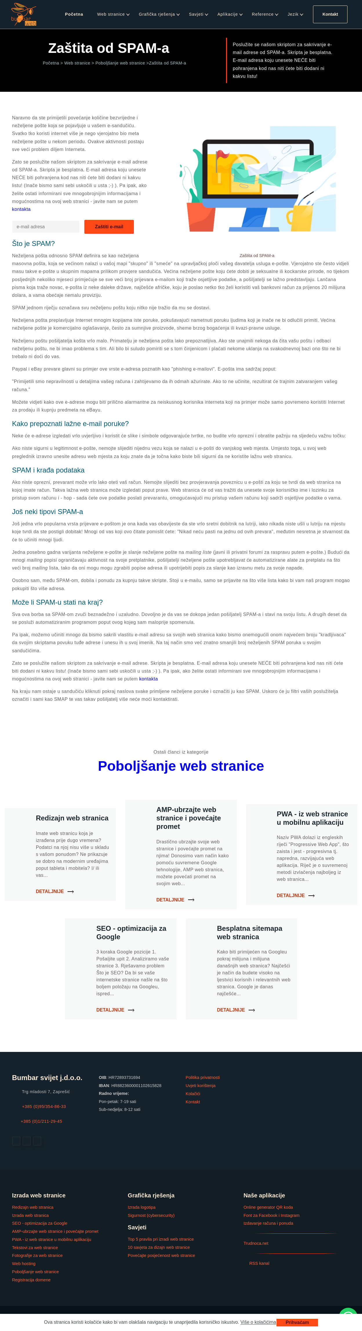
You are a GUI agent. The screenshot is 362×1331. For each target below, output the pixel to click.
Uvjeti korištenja (200, 1085)
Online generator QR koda (267, 1207)
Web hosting (23, 1262)
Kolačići (193, 1093)
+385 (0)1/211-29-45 (41, 1121)
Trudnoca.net (255, 1242)
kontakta (21, 209)
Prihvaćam (297, 1322)
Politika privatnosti (202, 1077)
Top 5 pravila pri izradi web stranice (160, 1238)
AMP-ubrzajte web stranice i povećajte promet (54, 1230)
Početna (74, 14)
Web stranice (111, 14)
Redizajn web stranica (32, 1207)
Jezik (293, 14)
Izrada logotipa (141, 1207)
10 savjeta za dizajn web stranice (158, 1246)
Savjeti (196, 14)
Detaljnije (50, 891)
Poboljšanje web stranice (181, 766)
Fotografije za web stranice (37, 1254)
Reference (263, 14)
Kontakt (330, 14)
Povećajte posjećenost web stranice (161, 1254)
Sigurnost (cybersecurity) (151, 1215)
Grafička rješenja (157, 14)
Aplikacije (227, 14)
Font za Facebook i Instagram (271, 1215)
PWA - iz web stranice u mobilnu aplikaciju (51, 1238)
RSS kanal (256, 1262)
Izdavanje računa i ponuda (267, 1222)
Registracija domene (31, 1278)
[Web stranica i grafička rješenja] (24, 14)
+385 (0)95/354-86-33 (44, 1106)
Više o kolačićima (258, 1322)
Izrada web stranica (30, 1215)
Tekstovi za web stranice (34, 1246)
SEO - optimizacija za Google (39, 1222)
